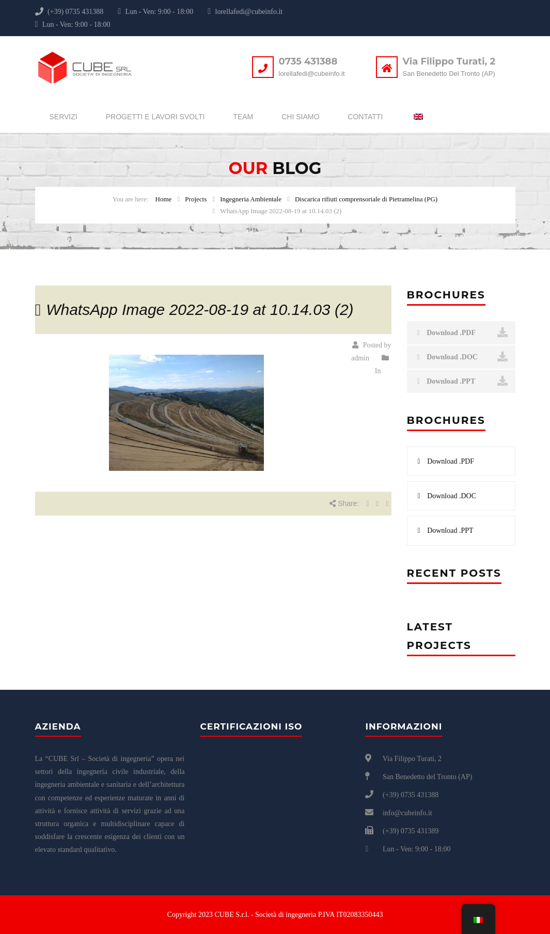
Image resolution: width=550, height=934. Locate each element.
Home (163, 199)
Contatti (365, 117)
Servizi (63, 117)
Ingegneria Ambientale (250, 199)
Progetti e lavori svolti (155, 117)
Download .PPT (462, 381)
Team (243, 117)
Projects (196, 199)
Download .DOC (462, 357)
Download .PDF (462, 332)
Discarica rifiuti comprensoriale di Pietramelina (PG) (366, 199)
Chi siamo (300, 117)
